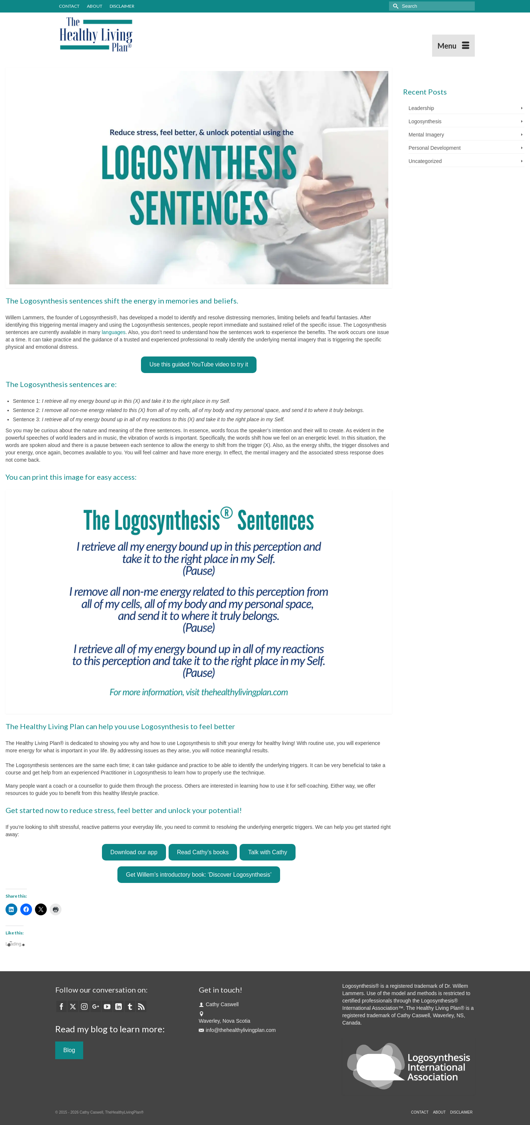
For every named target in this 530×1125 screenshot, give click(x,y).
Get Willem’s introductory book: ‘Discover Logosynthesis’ (198, 875)
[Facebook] (61, 1006)
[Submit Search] (394, 6)
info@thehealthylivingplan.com (237, 1030)
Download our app (134, 852)
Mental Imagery (426, 135)
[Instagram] (84, 1006)
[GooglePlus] (96, 1006)
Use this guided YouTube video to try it (198, 364)
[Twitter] (73, 1006)
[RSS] (141, 1006)
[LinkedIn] (118, 1006)
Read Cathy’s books (203, 852)
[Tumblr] (130, 1006)
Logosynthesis (425, 121)
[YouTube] (107, 1006)
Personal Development (435, 148)
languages (114, 332)
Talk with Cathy (267, 852)
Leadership (421, 108)
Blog (69, 1050)
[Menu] (453, 46)
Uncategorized (425, 161)
